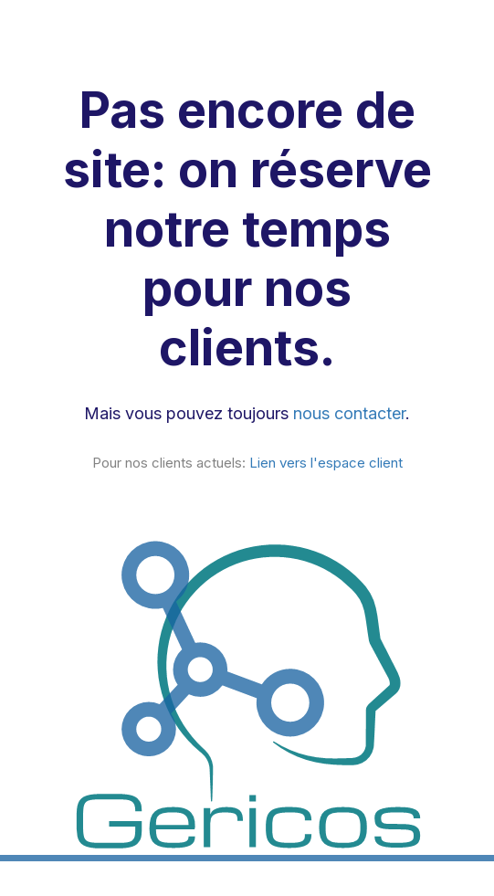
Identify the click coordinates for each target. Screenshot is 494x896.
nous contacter (349, 413)
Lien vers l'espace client (326, 462)
